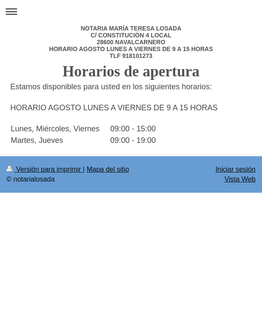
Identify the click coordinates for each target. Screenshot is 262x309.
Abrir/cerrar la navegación (131, 11)
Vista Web (240, 179)
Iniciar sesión (236, 169)
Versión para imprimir (44, 169)
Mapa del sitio (108, 169)
